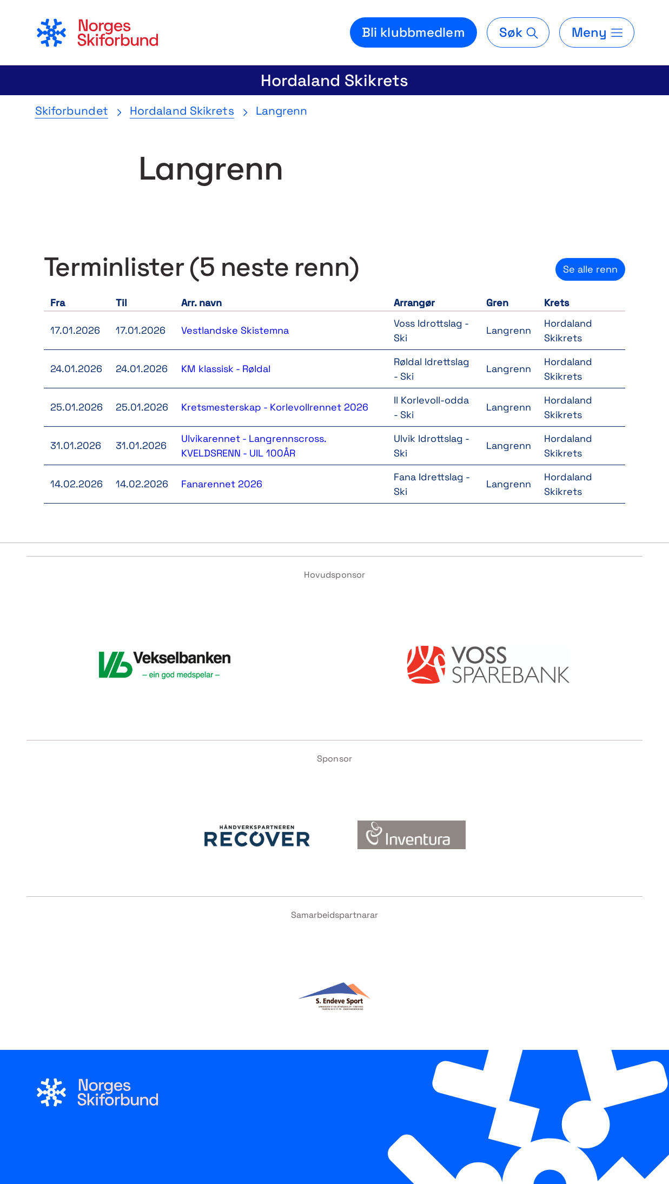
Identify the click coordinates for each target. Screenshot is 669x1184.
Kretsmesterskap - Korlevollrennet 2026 (274, 407)
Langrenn (282, 110)
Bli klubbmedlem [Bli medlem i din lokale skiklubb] (413, 32)
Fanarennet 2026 (221, 484)
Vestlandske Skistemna (235, 330)
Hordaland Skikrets (334, 80)
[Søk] (518, 32)
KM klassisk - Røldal (225, 368)
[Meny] (596, 32)
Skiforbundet (71, 110)
